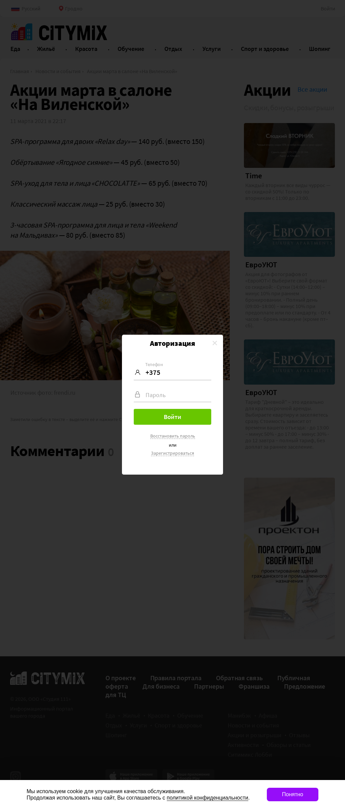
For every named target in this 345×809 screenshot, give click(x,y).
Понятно (292, 794)
